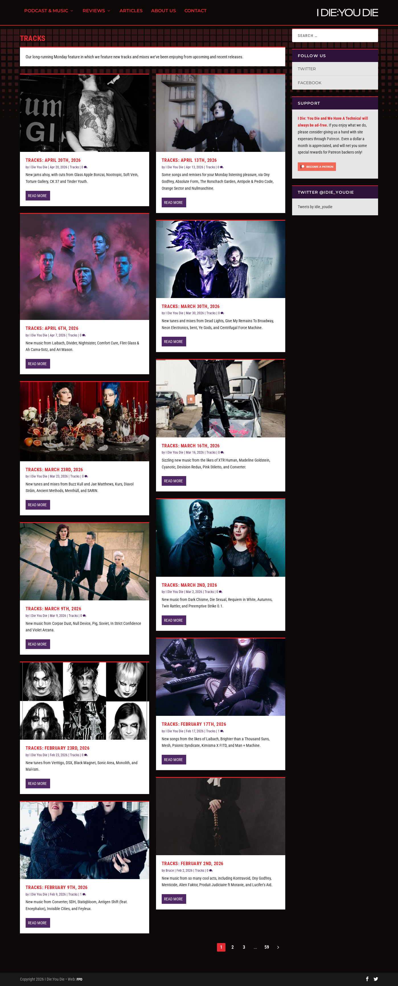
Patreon (333, 139)
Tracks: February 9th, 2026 (57, 887)
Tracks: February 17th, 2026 (194, 724)
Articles (131, 14)
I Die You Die (38, 167)
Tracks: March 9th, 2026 (53, 608)
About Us (163, 14)
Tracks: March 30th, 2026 (191, 306)
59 (266, 947)
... (255, 947)
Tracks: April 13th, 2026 (189, 160)
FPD (79, 979)
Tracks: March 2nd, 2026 (189, 585)
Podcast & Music (46, 14)
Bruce (170, 871)
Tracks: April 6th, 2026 (52, 328)
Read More (37, 195)
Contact (195, 14)
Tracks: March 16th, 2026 (191, 445)
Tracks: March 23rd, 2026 (54, 469)
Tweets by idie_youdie (315, 206)
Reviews (94, 14)
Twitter (307, 68)
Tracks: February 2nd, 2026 (192, 863)
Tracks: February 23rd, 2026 (58, 748)
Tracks (74, 167)
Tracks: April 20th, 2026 (53, 160)
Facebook (309, 82)
